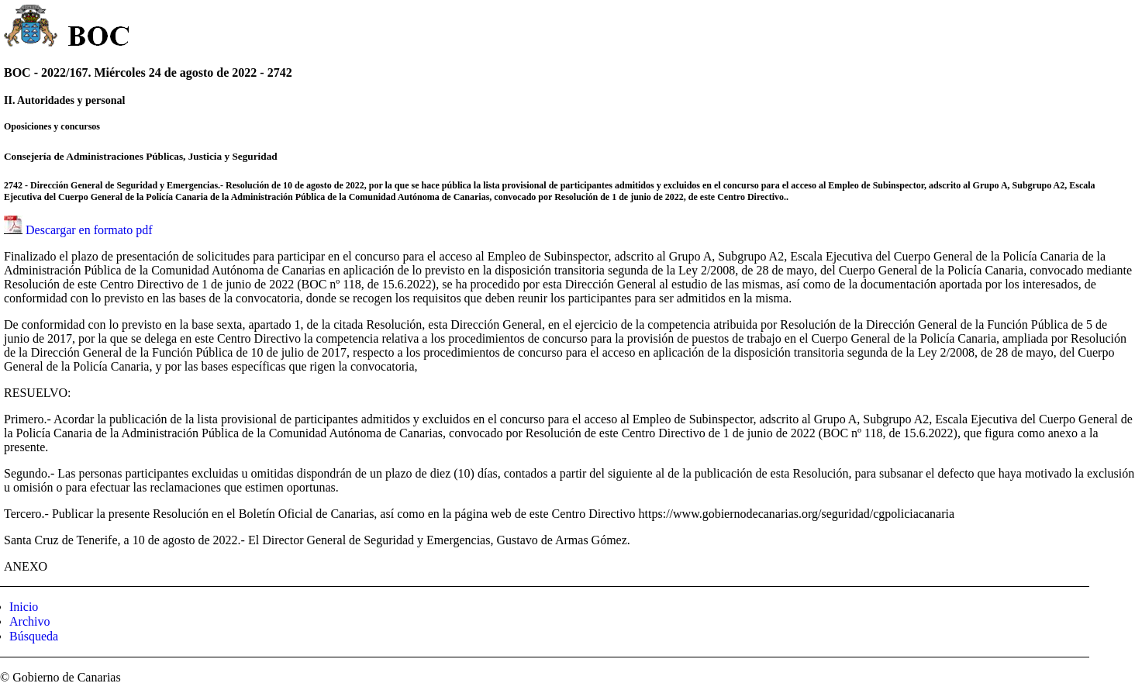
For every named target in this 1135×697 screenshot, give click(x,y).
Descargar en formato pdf (89, 229)
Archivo (29, 621)
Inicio (23, 606)
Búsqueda (33, 636)
